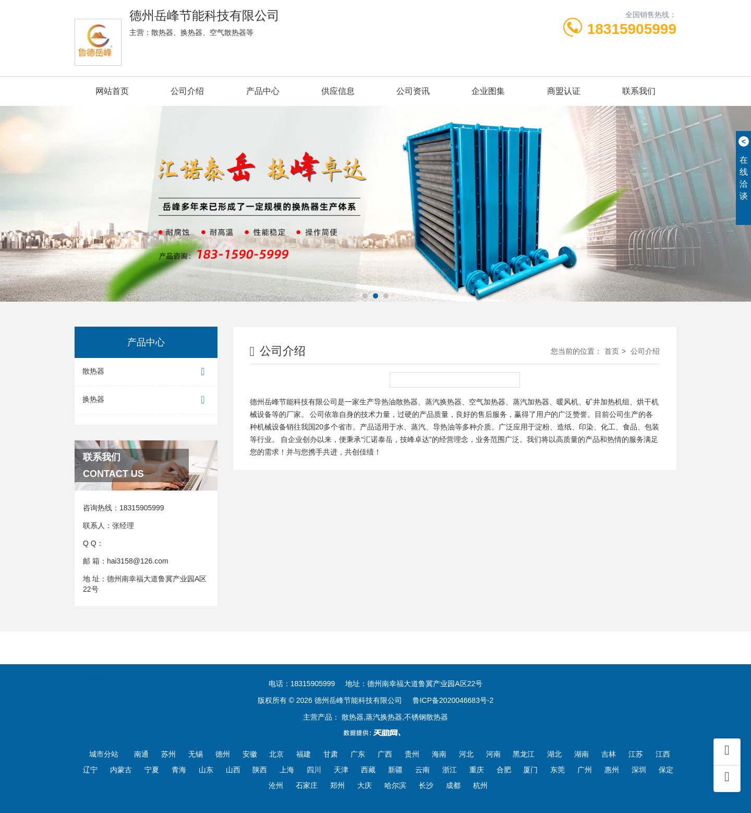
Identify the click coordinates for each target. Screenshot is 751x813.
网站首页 (112, 91)
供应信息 (338, 91)
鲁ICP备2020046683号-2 (453, 700)
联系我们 (639, 91)
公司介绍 (187, 91)
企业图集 (488, 91)
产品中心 (263, 91)
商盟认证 (563, 91)
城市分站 (103, 754)
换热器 (146, 400)
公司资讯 (413, 91)
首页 (611, 351)
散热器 (146, 372)
